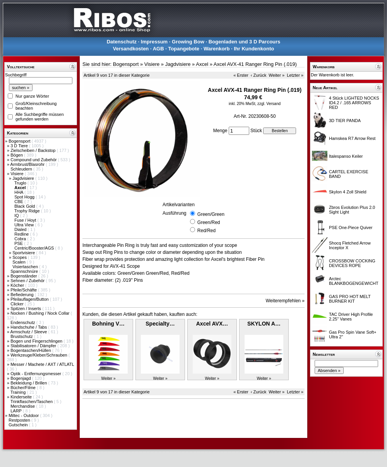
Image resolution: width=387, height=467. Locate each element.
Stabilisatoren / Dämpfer (33, 345)
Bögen (17, 155)
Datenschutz (122, 42)
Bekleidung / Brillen (29, 383)
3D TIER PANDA (345, 120)
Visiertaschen (25, 266)
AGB (158, 49)
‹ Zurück (258, 75)
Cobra (20, 238)
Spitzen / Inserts (26, 308)
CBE (19, 201)
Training (18, 392)
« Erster (240, 75)
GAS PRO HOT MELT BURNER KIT (350, 298)
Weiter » (276, 75)
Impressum (154, 42)
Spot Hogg (25, 197)
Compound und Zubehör (34, 159)
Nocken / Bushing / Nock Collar (40, 313)
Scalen (19, 262)
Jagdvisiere (23, 178)
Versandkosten (131, 49)
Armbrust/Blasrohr (28, 164)
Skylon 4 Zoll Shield (347, 192)
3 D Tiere (19, 145)
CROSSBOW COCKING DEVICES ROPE (352, 263)
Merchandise (23, 406)
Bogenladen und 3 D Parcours (245, 42)
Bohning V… (108, 324)
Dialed (20, 229)
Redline (22, 234)
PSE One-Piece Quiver (351, 227)
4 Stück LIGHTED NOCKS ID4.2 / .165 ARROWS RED (354, 103)
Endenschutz (23, 322)
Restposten (20, 420)
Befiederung (22, 294)
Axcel (202, 64)
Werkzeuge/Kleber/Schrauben (39, 355)
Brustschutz (22, 336)
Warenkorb (216, 49)
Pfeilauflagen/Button (30, 299)
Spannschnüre (24, 271)
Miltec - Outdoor (24, 415)
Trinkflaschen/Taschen (32, 401)
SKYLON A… (264, 324)
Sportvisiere (24, 252)
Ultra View (24, 224)
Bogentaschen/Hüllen (31, 350)
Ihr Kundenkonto (254, 49)
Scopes (20, 257)
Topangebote (183, 49)
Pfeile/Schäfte (24, 290)
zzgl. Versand (269, 104)
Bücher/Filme (23, 387)
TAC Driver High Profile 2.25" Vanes (351, 316)
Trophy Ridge (27, 211)
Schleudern (21, 169)
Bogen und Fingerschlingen (36, 341)
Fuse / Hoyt (25, 220)
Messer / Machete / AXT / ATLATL (42, 364)
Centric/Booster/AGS (34, 248)
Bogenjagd (21, 378)
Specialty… (160, 324)
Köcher (17, 285)
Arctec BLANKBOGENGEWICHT (353, 281)
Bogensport (20, 141)
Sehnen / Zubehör (28, 280)
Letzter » (295, 75)
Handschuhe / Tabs (29, 327)
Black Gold (25, 206)
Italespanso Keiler (346, 156)
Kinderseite (21, 397)
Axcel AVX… (212, 324)
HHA (19, 192)
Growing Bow (188, 42)
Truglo (20, 183)
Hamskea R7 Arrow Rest (352, 138)
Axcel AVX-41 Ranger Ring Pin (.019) (255, 64)
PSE (19, 243)
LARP (16, 410)
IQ (17, 215)
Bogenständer (24, 276)
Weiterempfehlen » (285, 300)
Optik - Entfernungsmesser (36, 373)
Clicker (17, 304)
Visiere (17, 173)
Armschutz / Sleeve (29, 331)
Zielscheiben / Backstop (33, 150)
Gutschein (19, 424)
